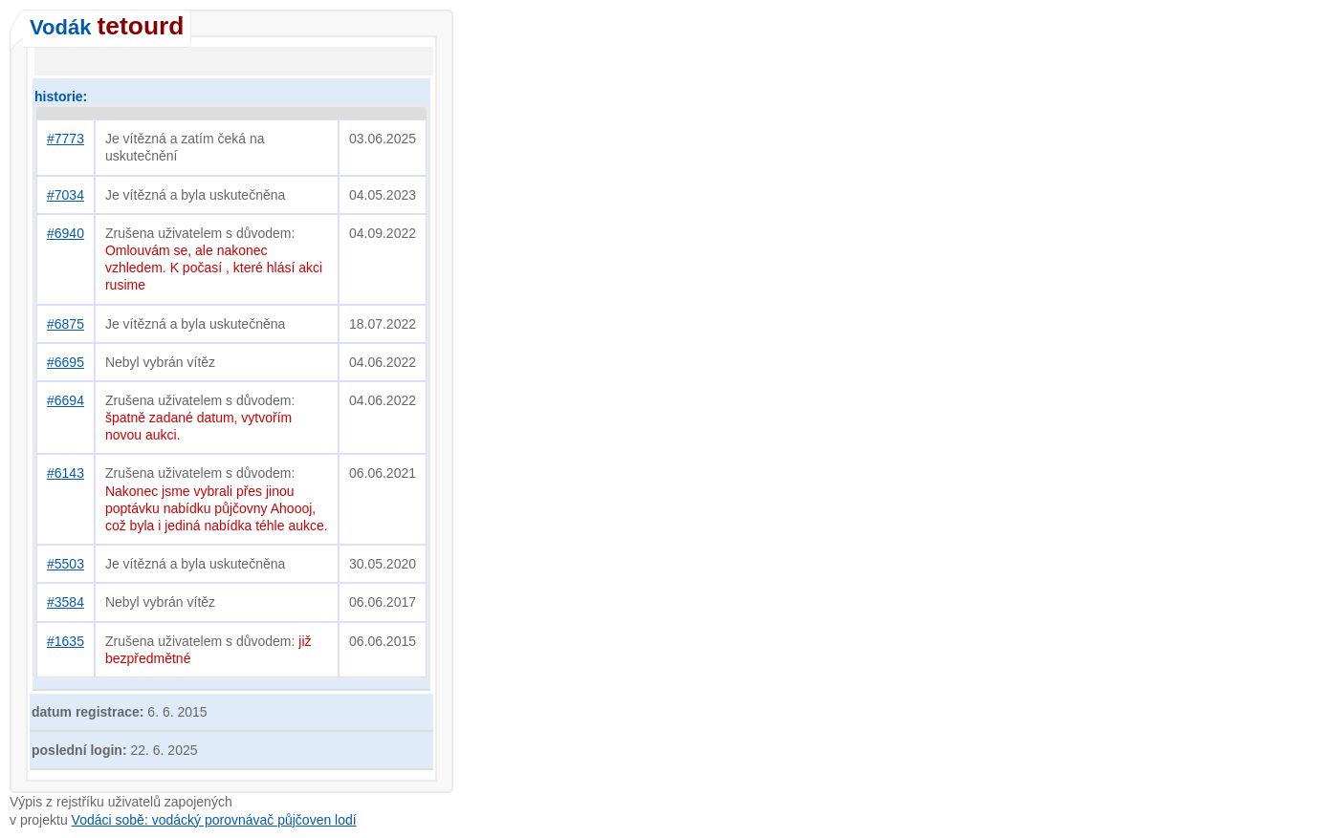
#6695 (65, 362)
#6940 (65, 233)
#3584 (65, 602)
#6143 (65, 473)
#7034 (65, 195)
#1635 (65, 641)
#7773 (65, 138)
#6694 (65, 400)
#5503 (65, 563)
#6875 (65, 324)
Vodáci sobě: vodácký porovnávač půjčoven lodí (214, 819)
